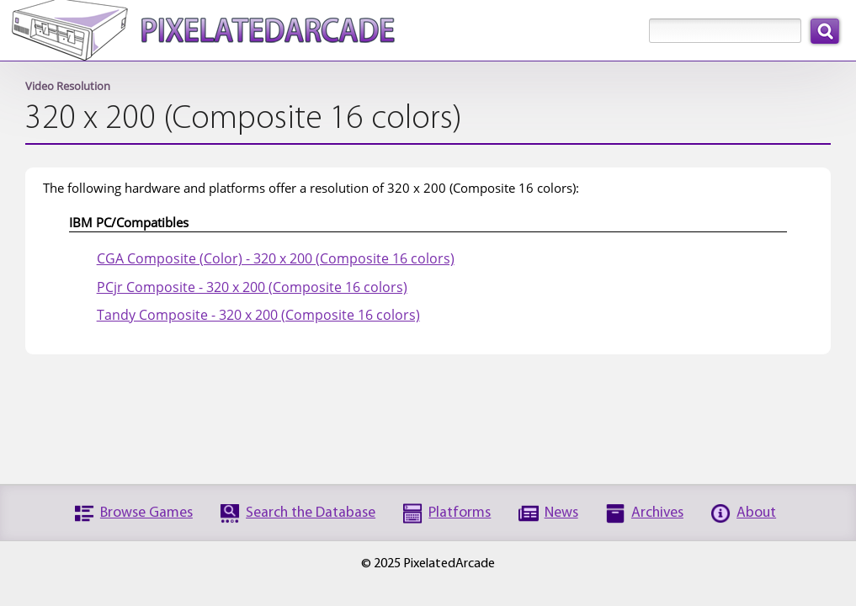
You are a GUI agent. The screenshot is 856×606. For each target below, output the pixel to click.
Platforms (459, 513)
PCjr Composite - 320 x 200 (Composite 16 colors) (252, 287)
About (756, 513)
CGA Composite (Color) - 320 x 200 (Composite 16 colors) (276, 258)
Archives (657, 513)
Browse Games (146, 513)
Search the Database (310, 513)
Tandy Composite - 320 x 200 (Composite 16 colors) (258, 315)
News (561, 513)
